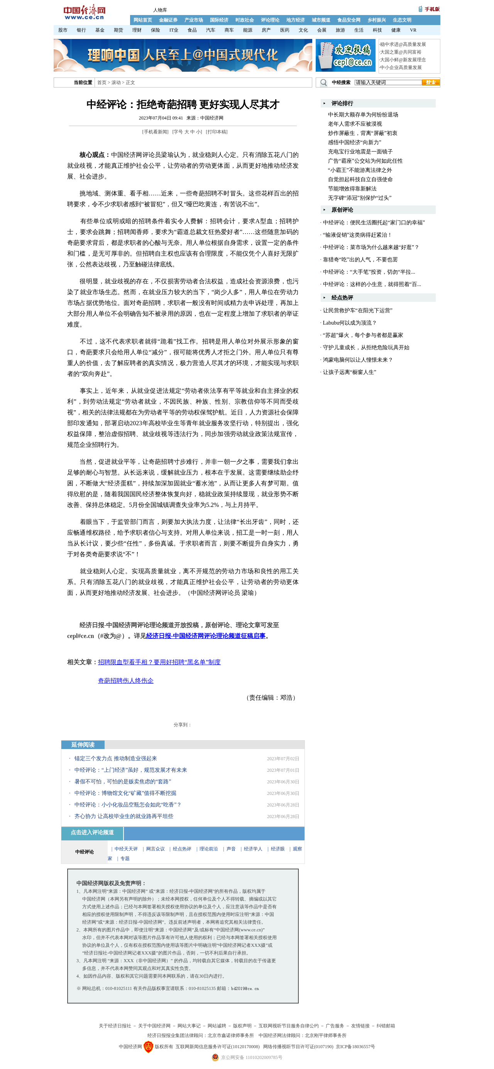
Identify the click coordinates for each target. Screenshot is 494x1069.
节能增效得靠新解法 (352, 189)
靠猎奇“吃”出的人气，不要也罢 (360, 260)
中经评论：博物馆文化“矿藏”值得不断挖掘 (125, 793)
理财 (137, 30)
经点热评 (183, 849)
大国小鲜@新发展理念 (403, 59)
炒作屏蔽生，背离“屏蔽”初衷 (363, 133)
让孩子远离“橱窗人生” (349, 372)
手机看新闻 (155, 132)
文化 (303, 30)
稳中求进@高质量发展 (403, 44)
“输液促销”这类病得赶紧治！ (357, 235)
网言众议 (155, 849)
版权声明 (242, 1026)
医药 (284, 30)
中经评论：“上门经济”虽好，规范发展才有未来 (130, 770)
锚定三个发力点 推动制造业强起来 (115, 758)
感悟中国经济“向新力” (354, 142)
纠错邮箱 (386, 1026)
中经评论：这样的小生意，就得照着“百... (372, 284)
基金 (100, 30)
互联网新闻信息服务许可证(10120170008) (218, 1046)
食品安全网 (348, 20)
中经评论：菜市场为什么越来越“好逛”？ (371, 247)
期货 (118, 30)
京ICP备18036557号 (356, 1046)
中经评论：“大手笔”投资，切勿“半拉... (369, 272)
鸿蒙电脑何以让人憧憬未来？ (358, 360)
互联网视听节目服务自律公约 (289, 1026)
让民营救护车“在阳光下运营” (357, 310)
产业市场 (193, 20)
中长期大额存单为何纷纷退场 (363, 115)
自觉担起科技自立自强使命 (360, 179)
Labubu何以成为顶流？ (350, 323)
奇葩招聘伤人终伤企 (126, 680)
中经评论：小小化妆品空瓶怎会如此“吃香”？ (128, 805)
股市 (63, 30)
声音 (231, 849)
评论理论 (270, 20)
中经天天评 (126, 849)
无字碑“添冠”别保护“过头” (360, 198)
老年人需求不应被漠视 (355, 124)
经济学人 (253, 849)
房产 (266, 30)
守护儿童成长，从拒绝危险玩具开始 (366, 347)
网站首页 (143, 20)
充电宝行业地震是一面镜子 (360, 152)
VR (413, 30)
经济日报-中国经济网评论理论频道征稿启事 (206, 636)
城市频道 (321, 20)
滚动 (116, 82)
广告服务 (335, 1026)
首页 (102, 82)
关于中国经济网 (154, 1026)
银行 (81, 30)
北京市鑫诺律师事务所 (231, 1035)
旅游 (340, 30)
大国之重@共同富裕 (400, 52)
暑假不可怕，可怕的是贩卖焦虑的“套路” (122, 781)
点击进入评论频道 (92, 832)
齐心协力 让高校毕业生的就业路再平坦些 (123, 816)
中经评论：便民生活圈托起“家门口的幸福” (374, 223)
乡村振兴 (376, 20)
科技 (377, 30)
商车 (229, 30)
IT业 (173, 30)
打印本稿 (217, 132)
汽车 (210, 30)
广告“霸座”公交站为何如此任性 (365, 161)
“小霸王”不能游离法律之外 (360, 170)
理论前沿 (209, 849)
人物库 (160, 10)
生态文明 (402, 20)
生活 (359, 30)
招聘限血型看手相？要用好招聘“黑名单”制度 (159, 662)
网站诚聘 (217, 1026)
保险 (155, 30)
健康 (396, 30)
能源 (247, 30)
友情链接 (360, 1026)
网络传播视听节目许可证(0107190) (298, 1046)
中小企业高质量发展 (401, 67)
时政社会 (244, 20)
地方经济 (295, 20)
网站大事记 (189, 1026)
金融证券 (168, 20)
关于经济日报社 (115, 1026)
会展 (322, 30)
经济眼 (278, 849)
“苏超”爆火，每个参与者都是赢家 (363, 335)
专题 (125, 858)
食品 (192, 30)
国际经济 (219, 20)
